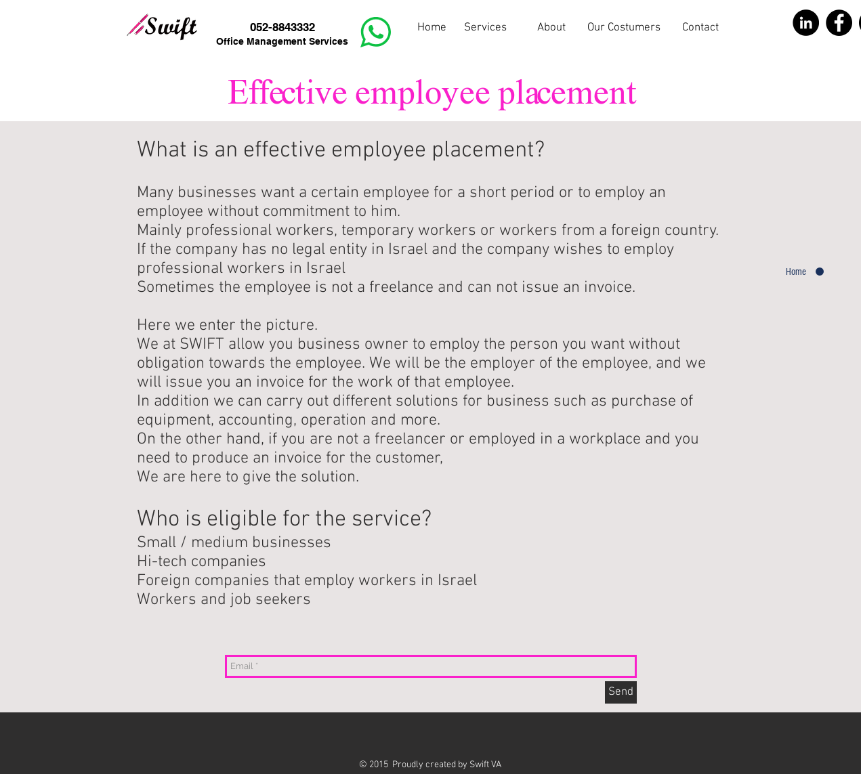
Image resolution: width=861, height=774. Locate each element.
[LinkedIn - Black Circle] (806, 22)
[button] (551, 28)
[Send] (621, 692)
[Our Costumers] (624, 28)
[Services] (486, 28)
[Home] (432, 28)
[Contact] (700, 28)
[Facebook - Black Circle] (839, 22)
